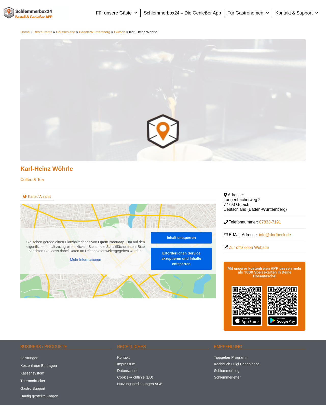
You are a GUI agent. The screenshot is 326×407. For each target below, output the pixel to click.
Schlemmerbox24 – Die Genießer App (182, 13)
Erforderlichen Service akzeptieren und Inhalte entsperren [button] (181, 258)
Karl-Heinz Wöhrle (46, 168)
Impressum (126, 364)
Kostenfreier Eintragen (38, 366)
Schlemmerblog (226, 371)
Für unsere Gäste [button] (117, 13)
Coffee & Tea (32, 179)
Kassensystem (32, 373)
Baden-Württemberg (94, 32)
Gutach (119, 32)
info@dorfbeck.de (275, 235)
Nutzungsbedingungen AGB (139, 384)
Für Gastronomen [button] (248, 13)
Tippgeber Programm (231, 357)
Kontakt (123, 357)
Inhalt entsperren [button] (181, 238)
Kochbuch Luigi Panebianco (236, 364)
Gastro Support (32, 388)
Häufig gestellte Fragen (39, 396)
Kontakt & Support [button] (296, 13)
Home (25, 32)
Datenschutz (127, 371)
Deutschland (65, 32)
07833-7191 (270, 222)
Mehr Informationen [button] (85, 260)
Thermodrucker (32, 381)
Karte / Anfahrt (37, 196)
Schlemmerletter (227, 377)
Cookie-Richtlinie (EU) (135, 377)
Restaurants (42, 32)
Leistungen (29, 358)
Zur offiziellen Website (249, 247)
